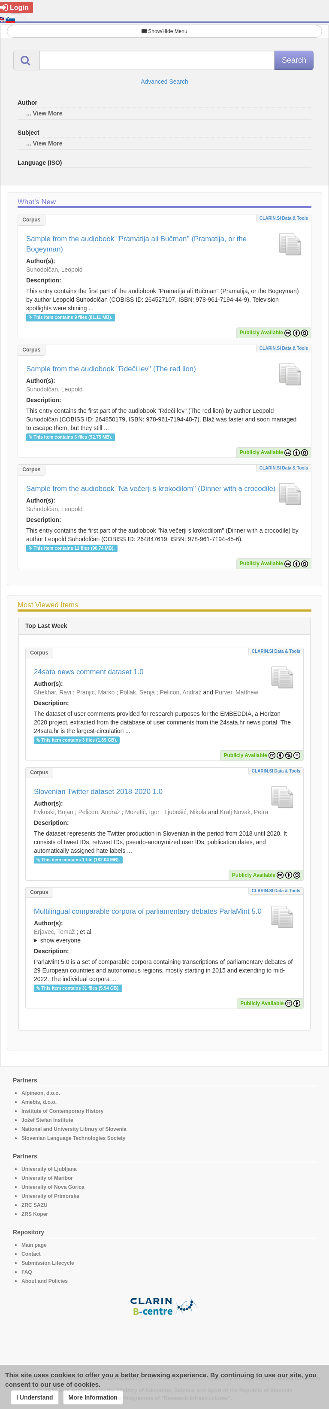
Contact (31, 1254)
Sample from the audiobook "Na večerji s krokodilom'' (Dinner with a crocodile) (150, 489)
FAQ (26, 1272)
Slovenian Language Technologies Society (73, 1138)
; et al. (164, 936)
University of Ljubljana (49, 1169)
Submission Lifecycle (47, 1263)
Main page (34, 1245)
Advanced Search (164, 81)
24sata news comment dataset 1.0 (89, 672)
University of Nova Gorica (53, 1187)
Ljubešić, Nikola (185, 812)
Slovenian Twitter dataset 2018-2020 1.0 (98, 792)
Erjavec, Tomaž (54, 931)
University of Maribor (47, 1178)
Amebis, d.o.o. (39, 1102)
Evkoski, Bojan (53, 812)
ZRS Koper (34, 1214)
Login (14, 7)
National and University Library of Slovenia (74, 1129)
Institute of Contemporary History (62, 1111)
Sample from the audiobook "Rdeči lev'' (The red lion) (111, 369)
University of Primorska (50, 1196)
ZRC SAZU (34, 1205)
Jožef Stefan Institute (47, 1120)
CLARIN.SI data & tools (284, 218)
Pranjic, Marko (95, 692)
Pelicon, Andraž (180, 692)
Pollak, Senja (137, 692)
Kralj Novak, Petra (244, 812)
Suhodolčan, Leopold (54, 269)
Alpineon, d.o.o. (40, 1093)
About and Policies (44, 1281)
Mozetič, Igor (142, 812)
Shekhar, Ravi (52, 692)
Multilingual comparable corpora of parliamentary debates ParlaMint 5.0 (148, 911)
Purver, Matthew (236, 692)
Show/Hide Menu (164, 31)
